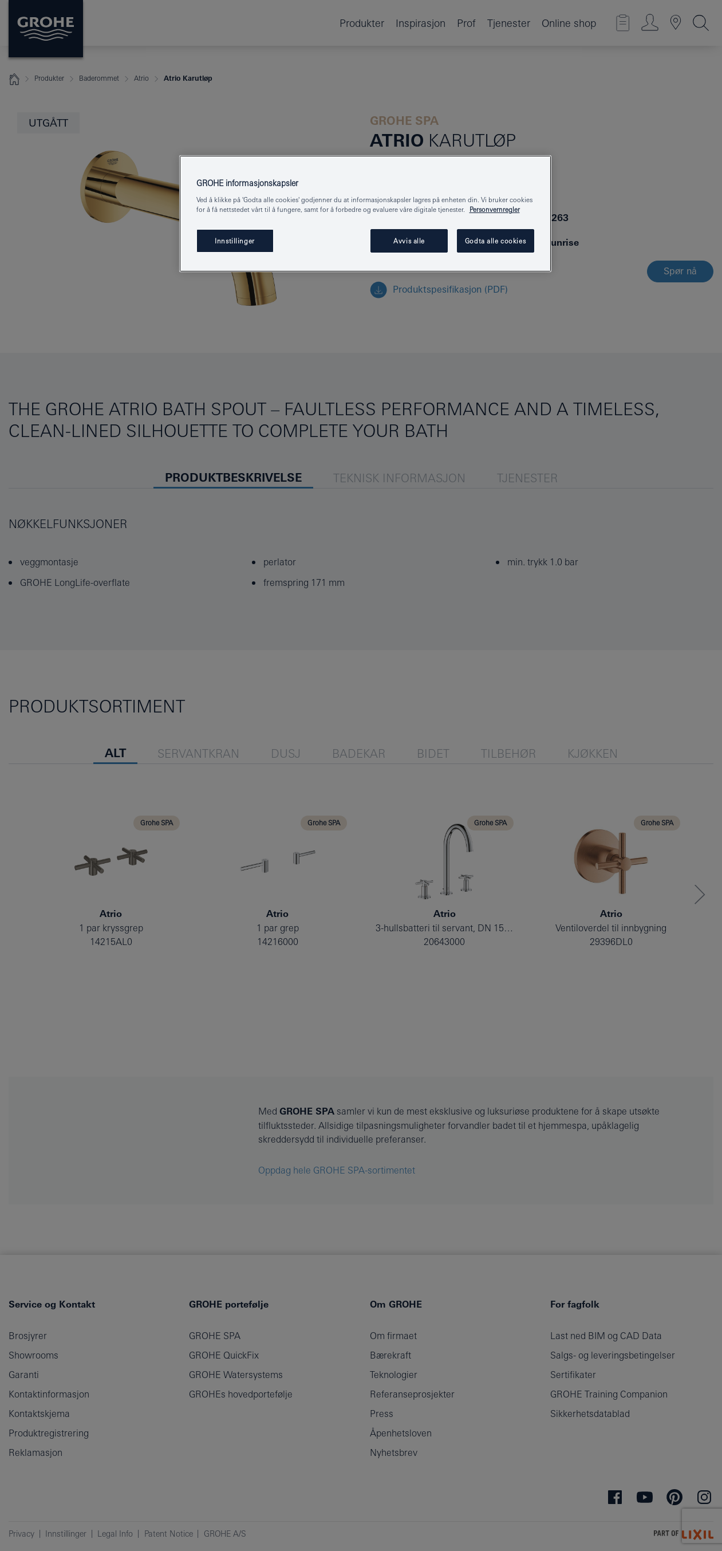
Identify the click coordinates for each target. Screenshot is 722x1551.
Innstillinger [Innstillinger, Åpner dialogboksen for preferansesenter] (234, 241)
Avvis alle (409, 241)
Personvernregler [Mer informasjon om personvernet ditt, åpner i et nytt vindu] (495, 209)
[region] (365, 214)
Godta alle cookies (495, 241)
